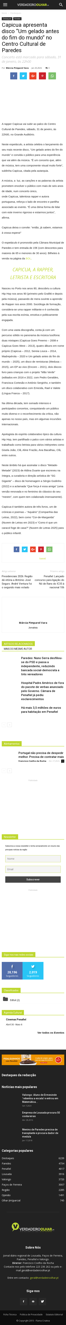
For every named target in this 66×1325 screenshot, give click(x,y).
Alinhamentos (12, 743)
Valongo (6, 1179)
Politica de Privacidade (31, 1314)
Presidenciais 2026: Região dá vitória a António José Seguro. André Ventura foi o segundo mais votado (17, 582)
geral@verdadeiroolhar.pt (44, 1277)
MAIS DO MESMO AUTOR (18, 648)
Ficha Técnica (10, 1314)
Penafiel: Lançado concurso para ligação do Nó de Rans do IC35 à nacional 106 (49, 582)
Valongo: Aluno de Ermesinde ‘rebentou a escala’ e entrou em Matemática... (40, 1098)
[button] (61, 5)
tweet (42, 558)
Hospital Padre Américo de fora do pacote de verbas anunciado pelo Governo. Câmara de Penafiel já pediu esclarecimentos (42, 691)
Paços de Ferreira (12, 1184)
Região (6, 1190)
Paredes (17, 18)
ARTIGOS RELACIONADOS (18, 644)
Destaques (7, 18)
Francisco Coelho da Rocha (32, 761)
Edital (13, 1000)
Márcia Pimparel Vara (17, 68)
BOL (28, 258)
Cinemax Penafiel (16, 1019)
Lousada (7, 1174)
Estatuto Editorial (54, 1314)
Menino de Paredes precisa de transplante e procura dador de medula (40, 1133)
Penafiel (6, 1168)
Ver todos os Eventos (50, 1032)
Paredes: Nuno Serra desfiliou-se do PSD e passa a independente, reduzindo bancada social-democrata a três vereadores (41, 666)
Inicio (4, 13)
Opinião (6, 1195)
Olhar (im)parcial (11, 1200)
